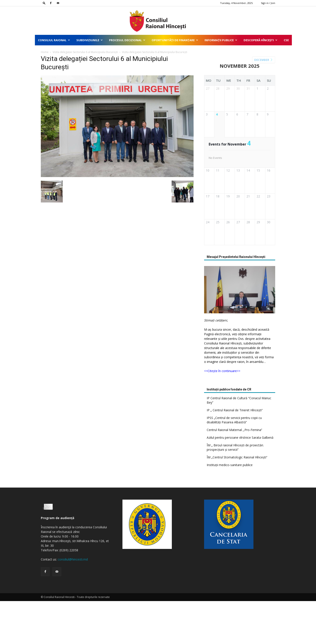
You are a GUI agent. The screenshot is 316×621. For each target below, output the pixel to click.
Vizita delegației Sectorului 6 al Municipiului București (85, 52)
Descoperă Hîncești (260, 40)
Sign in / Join (268, 3)
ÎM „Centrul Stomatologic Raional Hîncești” (237, 477)
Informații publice (221, 40)
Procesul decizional (127, 40)
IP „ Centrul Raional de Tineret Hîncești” (235, 430)
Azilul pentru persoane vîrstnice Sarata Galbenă (240, 457)
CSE (286, 40)
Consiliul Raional (54, 40)
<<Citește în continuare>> (222, 391)
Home (44, 52)
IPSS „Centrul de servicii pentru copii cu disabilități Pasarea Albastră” (234, 440)
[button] (44, 3)
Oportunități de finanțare (175, 40)
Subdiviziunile (89, 40)
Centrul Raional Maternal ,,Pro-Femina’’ (234, 450)
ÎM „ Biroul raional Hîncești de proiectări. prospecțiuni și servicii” (235, 467)
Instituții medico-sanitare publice (230, 485)
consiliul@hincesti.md (73, 579)
